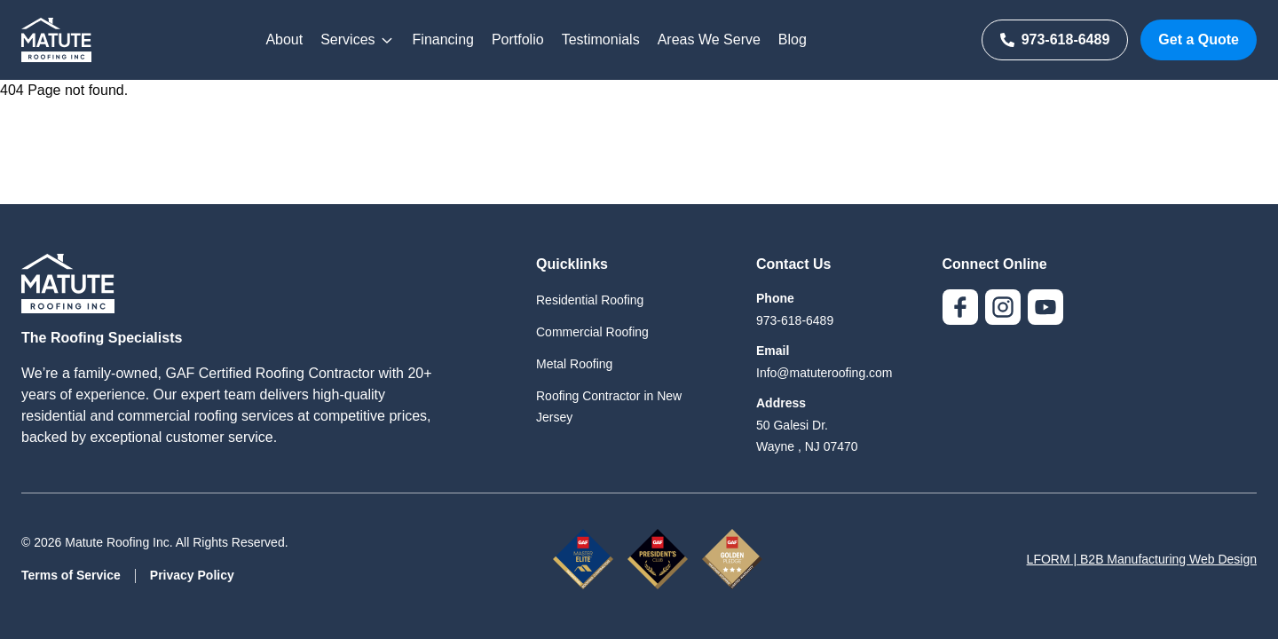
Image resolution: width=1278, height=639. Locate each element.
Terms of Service (71, 575)
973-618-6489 (1055, 39)
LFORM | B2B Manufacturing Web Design (1142, 559)
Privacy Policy (192, 575)
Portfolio (518, 39)
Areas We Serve (709, 39)
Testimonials (601, 39)
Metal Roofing (574, 364)
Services (357, 40)
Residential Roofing (589, 300)
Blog (792, 39)
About (284, 39)
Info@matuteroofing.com (824, 373)
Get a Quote (1198, 39)
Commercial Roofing (592, 332)
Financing (443, 39)
